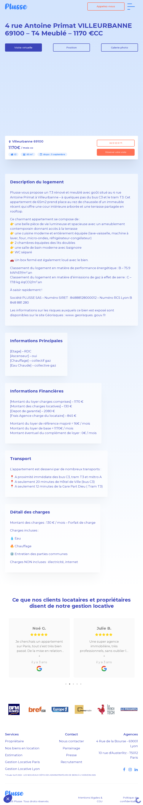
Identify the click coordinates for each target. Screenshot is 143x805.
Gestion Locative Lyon (22, 769)
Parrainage (71, 748)
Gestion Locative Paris (22, 762)
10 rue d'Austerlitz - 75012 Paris (118, 755)
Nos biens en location (22, 748)
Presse (71, 755)
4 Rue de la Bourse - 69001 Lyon (117, 743)
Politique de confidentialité (129, 799)
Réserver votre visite (115, 152)
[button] (7, 798)
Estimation (14, 755)
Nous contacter (71, 741)
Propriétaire (14, 741)
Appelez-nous (106, 6)
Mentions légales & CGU (90, 799)
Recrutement (71, 762)
